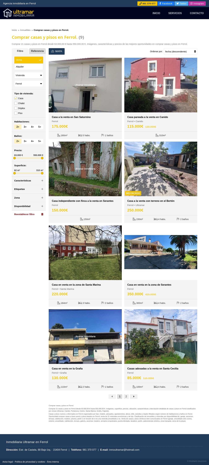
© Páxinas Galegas (197, 461)
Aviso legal (7, 462)
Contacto (197, 13)
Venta (19, 60)
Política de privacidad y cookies (30, 462)
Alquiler (20, 66)
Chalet (21, 103)
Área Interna (53, 462)
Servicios (175, 13)
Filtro (20, 51)
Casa (20, 98)
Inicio (156, 13)
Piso (20, 113)
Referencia (37, 51)
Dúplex (21, 108)
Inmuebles (25, 30)
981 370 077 (89, 449)
